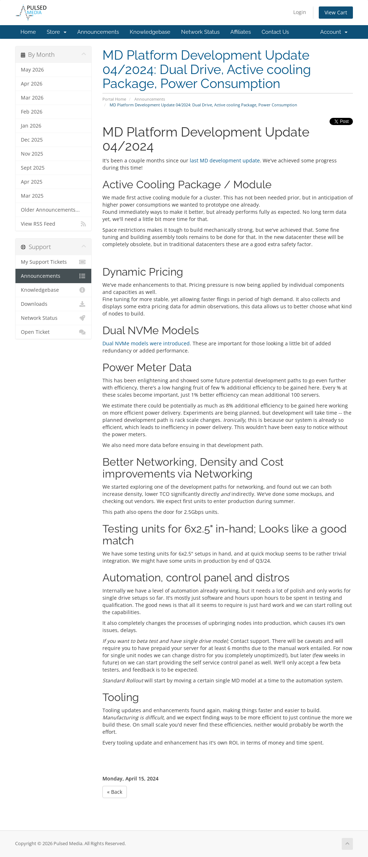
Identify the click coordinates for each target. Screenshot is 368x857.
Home (28, 32)
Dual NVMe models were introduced (146, 343)
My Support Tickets (53, 262)
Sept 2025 (33, 168)
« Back (114, 791)
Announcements (98, 32)
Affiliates (240, 32)
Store (56, 32)
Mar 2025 (32, 196)
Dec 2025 (32, 140)
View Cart (336, 12)
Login (299, 12)
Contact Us (275, 32)
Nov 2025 (32, 154)
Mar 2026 (32, 98)
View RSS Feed (53, 224)
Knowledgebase (150, 32)
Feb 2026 (31, 112)
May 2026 (32, 69)
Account (334, 32)
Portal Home (114, 99)
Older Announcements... (50, 210)
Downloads (53, 304)
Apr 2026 (31, 83)
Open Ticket (53, 332)
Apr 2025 (31, 182)
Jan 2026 (31, 126)
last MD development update (225, 160)
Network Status (200, 32)
